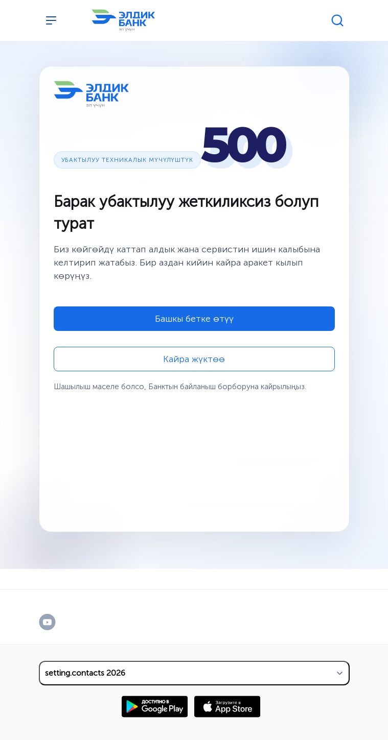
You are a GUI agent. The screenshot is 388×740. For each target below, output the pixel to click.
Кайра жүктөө (194, 359)
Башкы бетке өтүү (194, 318)
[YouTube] (58, 622)
